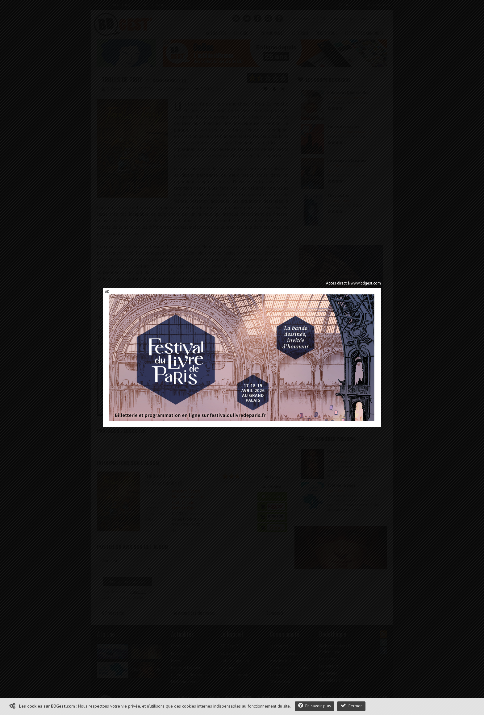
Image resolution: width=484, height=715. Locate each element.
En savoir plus (314, 706)
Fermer (351, 706)
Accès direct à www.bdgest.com (353, 283)
